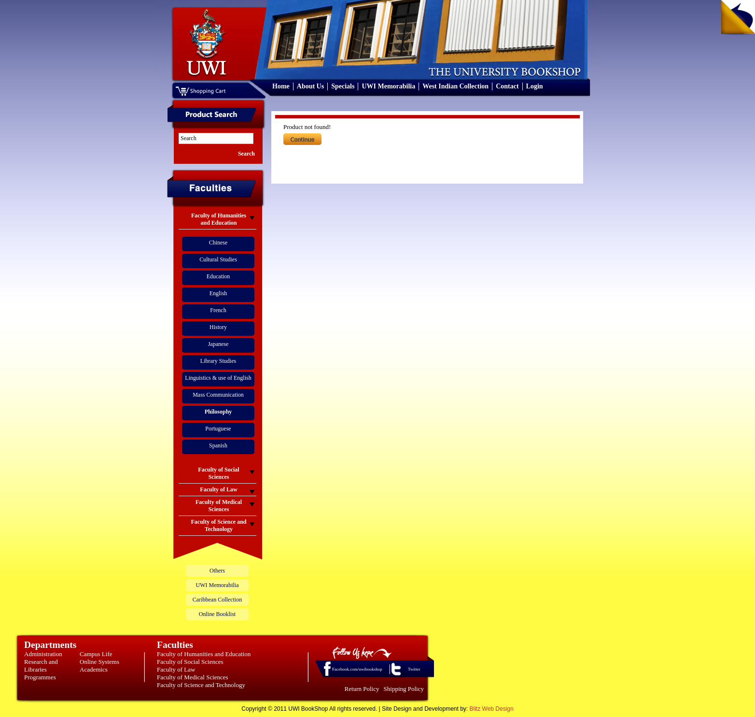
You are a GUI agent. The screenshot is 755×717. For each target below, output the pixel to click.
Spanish (218, 445)
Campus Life (96, 654)
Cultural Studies (218, 259)
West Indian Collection (455, 86)
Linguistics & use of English (218, 377)
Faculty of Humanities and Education (204, 654)
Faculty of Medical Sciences (192, 677)
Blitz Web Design (492, 708)
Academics (94, 669)
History (218, 327)
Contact (507, 86)
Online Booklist (217, 614)
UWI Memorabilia (388, 86)
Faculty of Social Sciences (190, 661)
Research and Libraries (41, 665)
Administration (43, 654)
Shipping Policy (404, 688)
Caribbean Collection (217, 599)
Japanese (218, 344)
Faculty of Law (176, 669)
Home (281, 86)
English (218, 293)
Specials (342, 86)
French (218, 310)
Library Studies (218, 361)
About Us (310, 86)
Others (217, 570)
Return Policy (362, 688)
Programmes (40, 677)
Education (218, 276)
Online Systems (99, 661)
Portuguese (218, 428)
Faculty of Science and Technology (201, 684)
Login (534, 86)
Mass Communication (218, 394)
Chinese (218, 242)
